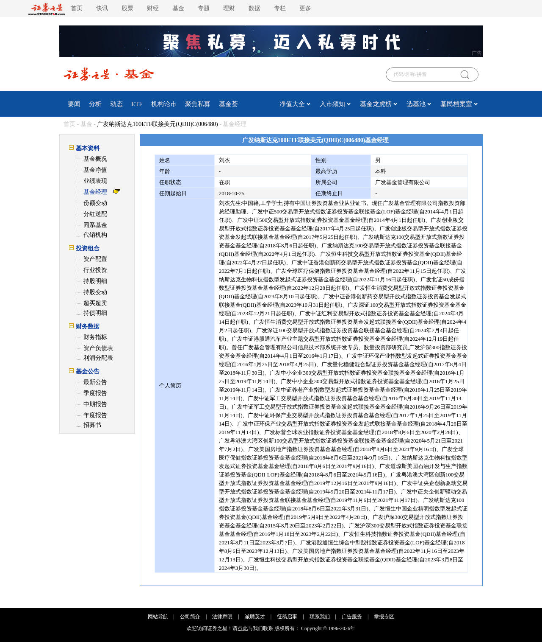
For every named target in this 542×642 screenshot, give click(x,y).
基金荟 (228, 104)
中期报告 (95, 404)
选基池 (416, 104)
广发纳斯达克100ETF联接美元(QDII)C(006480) (157, 124)
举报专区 (384, 617)
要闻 (74, 104)
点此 (243, 628)
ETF (137, 104)
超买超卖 (95, 303)
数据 (254, 8)
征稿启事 (287, 617)
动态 (116, 104)
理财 (229, 8)
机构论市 (164, 104)
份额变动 (95, 203)
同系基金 (95, 225)
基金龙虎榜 (376, 104)
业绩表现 (95, 181)
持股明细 (95, 281)
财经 (153, 8)
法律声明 (222, 617)
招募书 (92, 425)
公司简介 (190, 617)
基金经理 (95, 192)
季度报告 (95, 393)
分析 (95, 104)
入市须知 (332, 104)
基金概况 (95, 159)
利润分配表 (98, 358)
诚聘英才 (255, 617)
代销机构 (95, 235)
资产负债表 (98, 348)
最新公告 (95, 382)
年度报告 (95, 415)
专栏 (280, 8)
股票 (127, 8)
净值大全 (292, 104)
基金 (178, 8)
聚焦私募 (197, 104)
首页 (77, 8)
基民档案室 (456, 104)
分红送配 (95, 214)
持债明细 (95, 313)
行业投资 (95, 270)
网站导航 (158, 617)
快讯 (102, 8)
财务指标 (95, 337)
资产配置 (95, 259)
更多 (305, 8)
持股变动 (95, 292)
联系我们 (320, 617)
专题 (204, 8)
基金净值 (95, 170)
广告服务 (352, 617)
